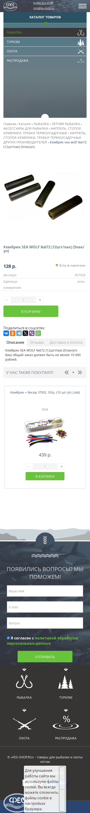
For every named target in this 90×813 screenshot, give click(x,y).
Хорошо (62, 789)
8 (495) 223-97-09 (43, 3)
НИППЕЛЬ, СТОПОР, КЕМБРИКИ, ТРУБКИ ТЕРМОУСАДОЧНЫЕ (42, 130)
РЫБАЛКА (41, 124)
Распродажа (45, 59)
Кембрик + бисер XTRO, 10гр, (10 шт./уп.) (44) (45, 392)
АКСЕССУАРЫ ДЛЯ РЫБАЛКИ (25, 128)
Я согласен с (42, 641)
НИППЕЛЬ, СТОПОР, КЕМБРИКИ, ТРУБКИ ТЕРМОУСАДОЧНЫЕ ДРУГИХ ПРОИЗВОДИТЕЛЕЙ (44, 137)
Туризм (45, 41)
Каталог (25, 124)
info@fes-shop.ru (43, 8)
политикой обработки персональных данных (42, 641)
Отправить (45, 657)
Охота (45, 50)
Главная (9, 124)
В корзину (30, 311)
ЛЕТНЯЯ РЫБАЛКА (66, 124)
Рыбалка (45, 31)
